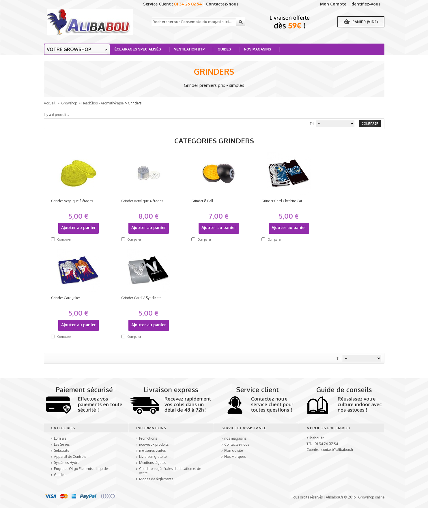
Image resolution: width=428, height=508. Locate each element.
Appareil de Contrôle (70, 456)
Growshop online (371, 497)
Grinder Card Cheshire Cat (281, 201)
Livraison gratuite (153, 456)
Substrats (61, 450)
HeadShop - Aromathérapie (102, 103)
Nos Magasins (258, 51)
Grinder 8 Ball (202, 201)
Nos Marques (235, 456)
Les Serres (62, 444)
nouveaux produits (154, 444)
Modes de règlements (156, 479)
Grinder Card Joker (65, 298)
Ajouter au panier (78, 227)
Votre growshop (69, 49)
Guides (225, 51)
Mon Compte (333, 3)
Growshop (69, 103)
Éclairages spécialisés (138, 51)
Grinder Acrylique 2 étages (72, 201)
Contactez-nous (222, 3)
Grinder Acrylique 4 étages (142, 201)
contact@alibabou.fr (337, 449)
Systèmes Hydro (66, 462)
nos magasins (235, 438)
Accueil (49, 103)
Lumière (60, 438)
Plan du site (233, 450)
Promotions (148, 438)
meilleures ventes (152, 450)
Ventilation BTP (190, 51)
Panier (365, 22)
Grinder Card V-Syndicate (141, 298)
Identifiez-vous (365, 3)
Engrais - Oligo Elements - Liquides (81, 468)
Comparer (64, 239)
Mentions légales (152, 462)
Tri (312, 123)
